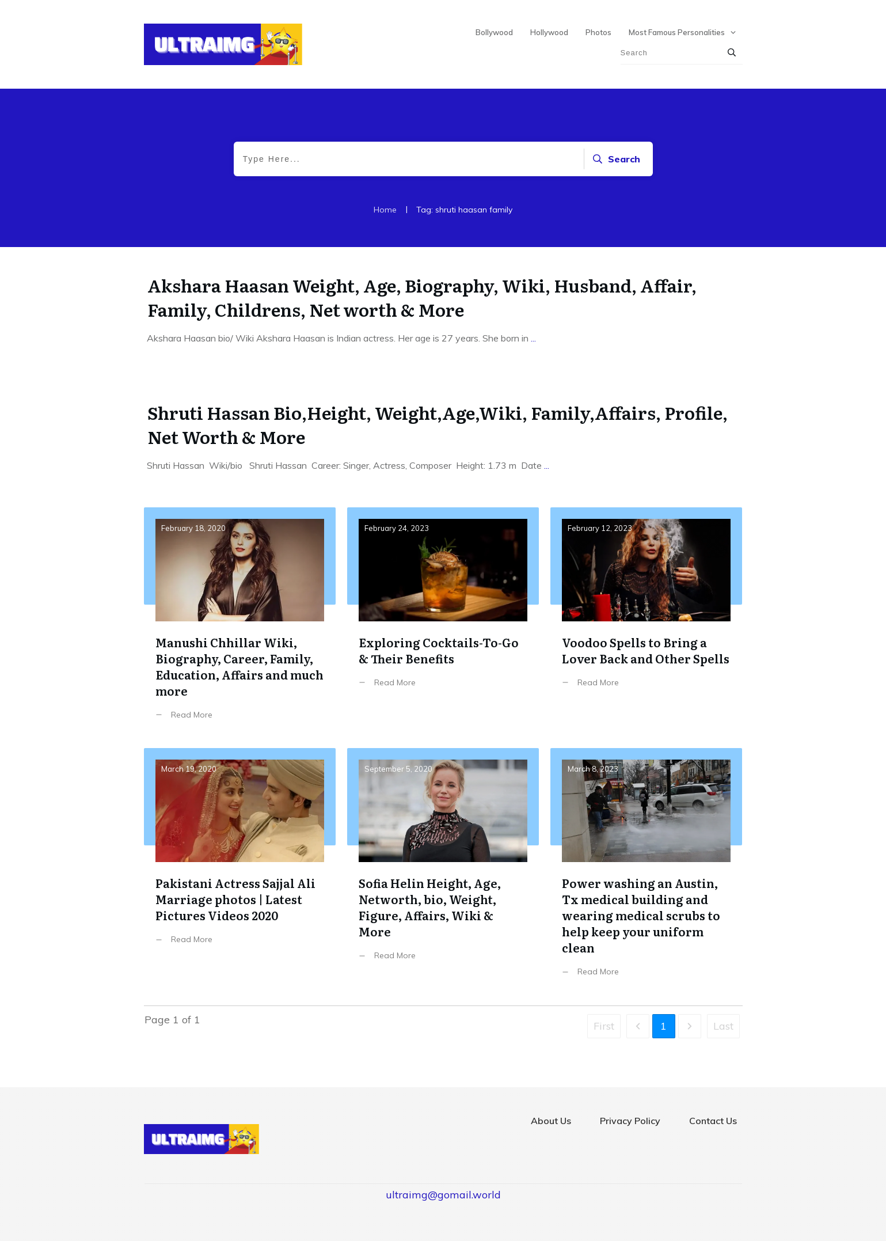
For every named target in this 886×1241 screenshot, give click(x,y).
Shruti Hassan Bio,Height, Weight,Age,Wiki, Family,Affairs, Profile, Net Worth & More (437, 424)
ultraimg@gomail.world (443, 1194)
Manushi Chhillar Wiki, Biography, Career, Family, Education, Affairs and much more (240, 622)
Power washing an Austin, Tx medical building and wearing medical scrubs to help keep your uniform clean (646, 871)
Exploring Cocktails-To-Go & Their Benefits (443, 622)
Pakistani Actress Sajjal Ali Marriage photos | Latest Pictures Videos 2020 (240, 871)
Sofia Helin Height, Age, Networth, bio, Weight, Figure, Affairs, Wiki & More (443, 871)
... (533, 338)
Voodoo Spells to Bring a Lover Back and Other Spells (646, 622)
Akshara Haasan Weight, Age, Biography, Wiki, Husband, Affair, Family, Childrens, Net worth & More (422, 297)
